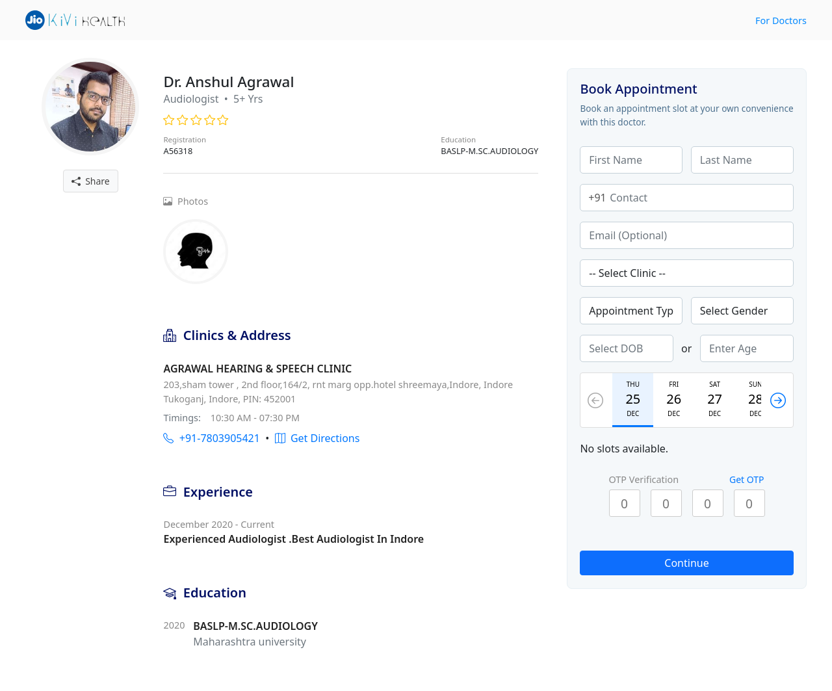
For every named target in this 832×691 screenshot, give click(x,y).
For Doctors (781, 20)
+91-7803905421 (211, 438)
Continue (686, 563)
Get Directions (317, 438)
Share (91, 181)
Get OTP (746, 479)
